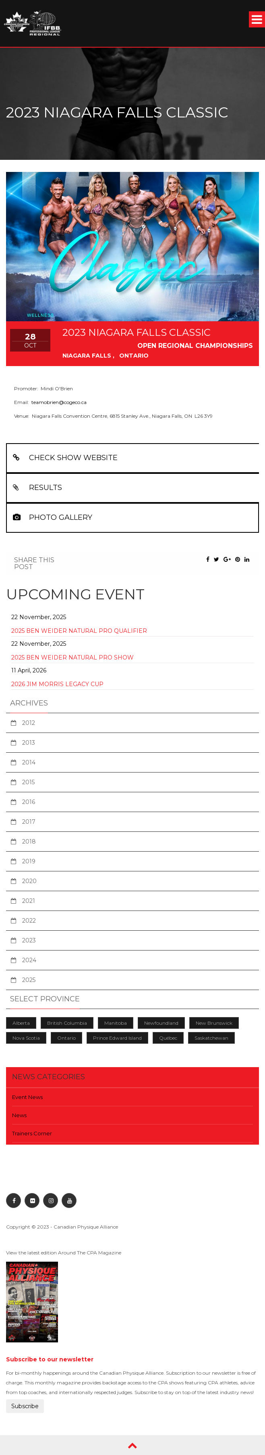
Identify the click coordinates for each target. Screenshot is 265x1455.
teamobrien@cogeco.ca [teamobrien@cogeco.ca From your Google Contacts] (59, 402)
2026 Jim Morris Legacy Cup (57, 684)
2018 (29, 841)
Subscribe (25, 1406)
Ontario (66, 1038)
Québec (168, 1038)
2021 (28, 900)
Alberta (21, 1023)
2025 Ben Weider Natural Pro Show (72, 657)
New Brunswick (214, 1023)
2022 (29, 920)
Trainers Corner (32, 1133)
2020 (29, 881)
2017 (28, 821)
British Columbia (67, 1023)
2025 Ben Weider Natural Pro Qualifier (79, 630)
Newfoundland (161, 1023)
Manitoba (115, 1023)
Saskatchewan (211, 1038)
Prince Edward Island (117, 1038)
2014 (28, 762)
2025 (28, 980)
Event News (27, 1097)
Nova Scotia (26, 1038)
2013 (28, 742)
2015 (28, 782)
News (19, 1115)
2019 (28, 861)
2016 (28, 802)
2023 (29, 940)
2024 (29, 960)
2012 (28, 722)
